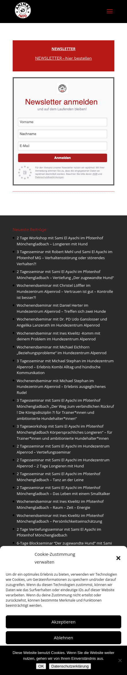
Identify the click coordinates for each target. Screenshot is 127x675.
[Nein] (120, 660)
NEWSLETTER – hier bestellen (63, 58)
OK (41, 666)
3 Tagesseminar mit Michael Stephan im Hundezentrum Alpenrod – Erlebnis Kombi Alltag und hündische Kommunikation (65, 367)
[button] (118, 558)
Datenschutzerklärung (70, 666)
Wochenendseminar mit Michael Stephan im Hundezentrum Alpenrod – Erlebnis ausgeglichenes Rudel (61, 386)
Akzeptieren (63, 622)
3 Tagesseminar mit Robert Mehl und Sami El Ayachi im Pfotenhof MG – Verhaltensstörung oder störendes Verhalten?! (64, 257)
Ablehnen (63, 637)
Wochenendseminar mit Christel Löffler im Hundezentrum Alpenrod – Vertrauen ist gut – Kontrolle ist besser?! (65, 291)
